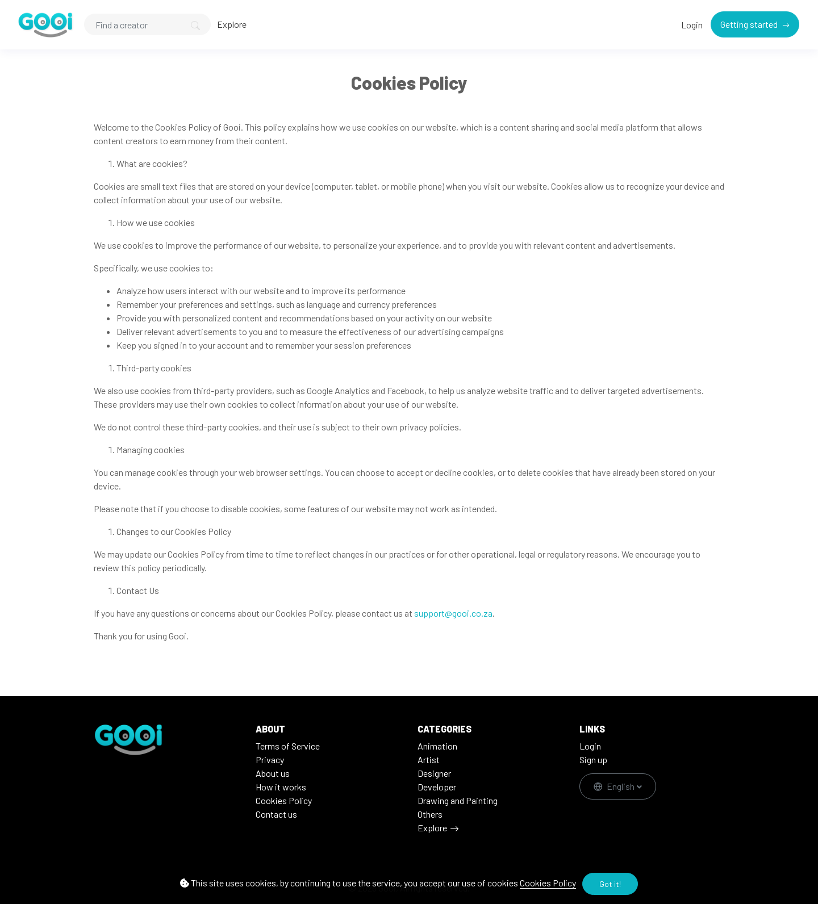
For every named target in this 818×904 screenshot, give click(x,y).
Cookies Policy (548, 882)
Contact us (276, 814)
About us (273, 773)
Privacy (270, 759)
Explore (232, 24)
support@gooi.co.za (453, 613)
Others (430, 814)
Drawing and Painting (458, 800)
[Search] (147, 24)
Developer (437, 786)
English (615, 786)
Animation (437, 745)
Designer (434, 773)
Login (692, 24)
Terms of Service (288, 745)
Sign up (593, 759)
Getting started (749, 24)
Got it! (610, 884)
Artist (429, 759)
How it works (281, 786)
